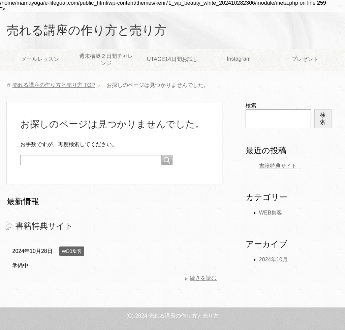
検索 (251, 105)
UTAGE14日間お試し (172, 59)
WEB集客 (72, 251)
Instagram (239, 59)
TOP (53, 85)
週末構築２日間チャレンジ (106, 59)
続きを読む (203, 278)
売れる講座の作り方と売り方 (86, 30)
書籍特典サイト (44, 225)
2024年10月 (273, 259)
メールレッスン (40, 59)
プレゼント (304, 59)
